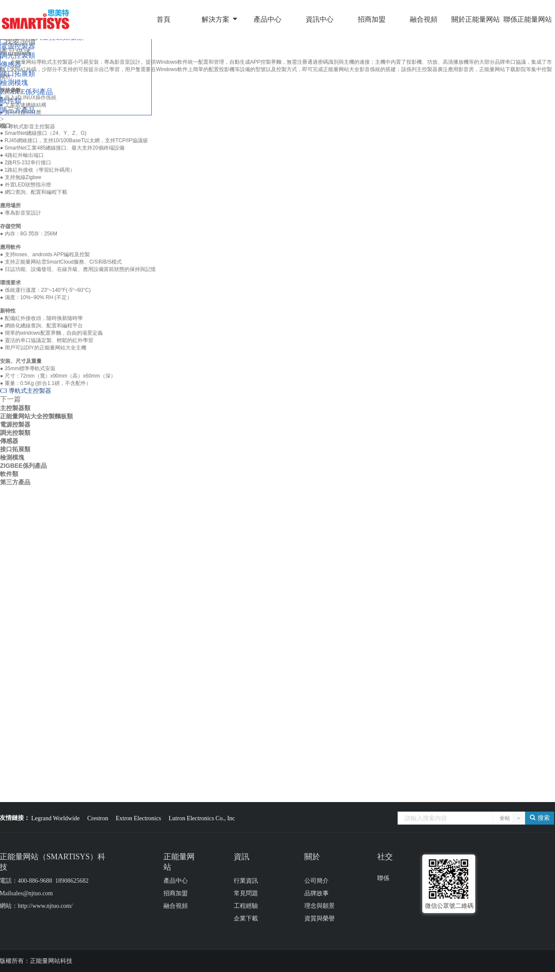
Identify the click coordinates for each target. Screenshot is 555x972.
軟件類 (9, 473)
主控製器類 (15, 407)
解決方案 (215, 19)
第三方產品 (15, 482)
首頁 (163, 19)
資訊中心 (319, 19)
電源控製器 (15, 424)
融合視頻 (423, 19)
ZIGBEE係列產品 (23, 465)
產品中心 (267, 19)
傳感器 (9, 440)
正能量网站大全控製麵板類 (36, 416)
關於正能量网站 (475, 19)
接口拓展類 (15, 449)
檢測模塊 (12, 457)
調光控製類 (15, 432)
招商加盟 (371, 19)
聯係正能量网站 (527, 19)
